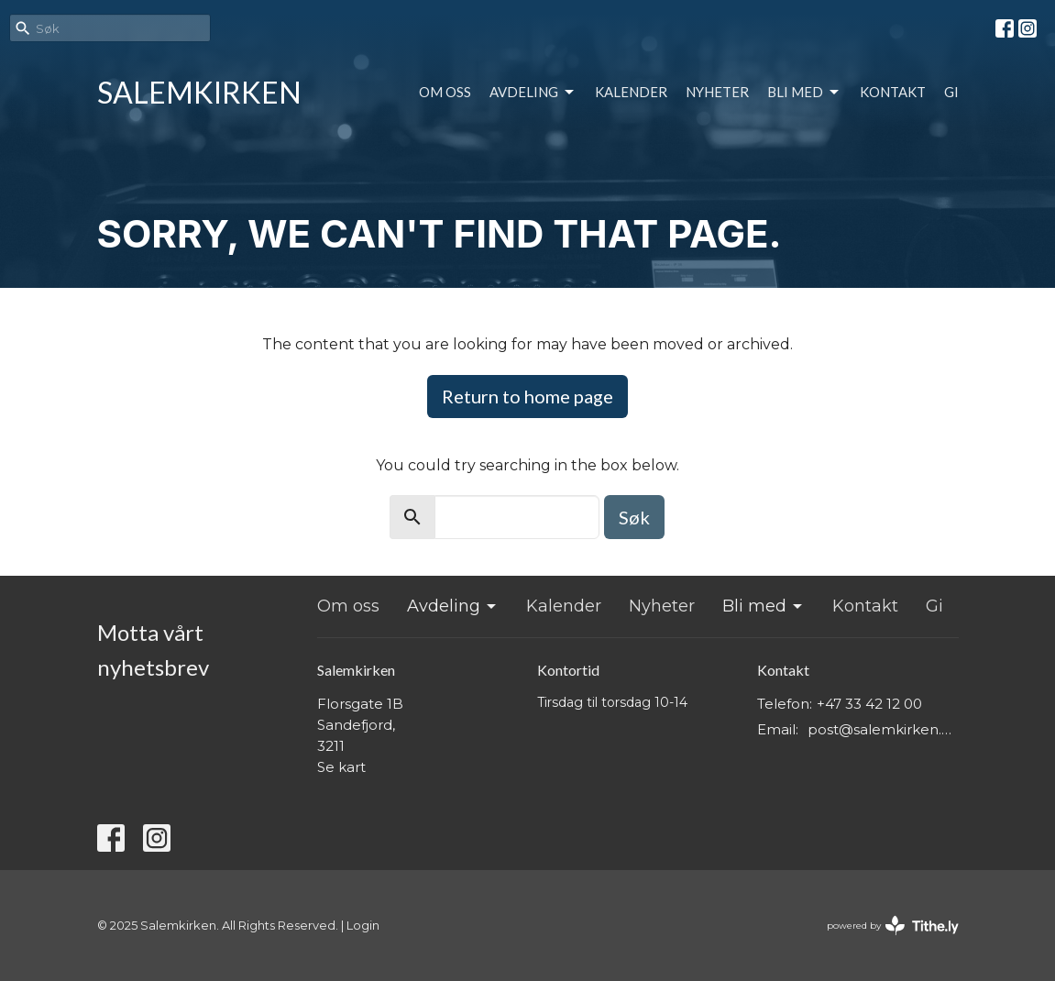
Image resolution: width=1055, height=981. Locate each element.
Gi (951, 91)
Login (362, 925)
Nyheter (717, 91)
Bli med (804, 92)
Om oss (445, 91)
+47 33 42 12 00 (869, 703)
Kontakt (893, 91)
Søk (634, 517)
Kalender (631, 91)
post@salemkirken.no (883, 729)
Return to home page (527, 396)
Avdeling (533, 92)
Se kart (341, 767)
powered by (893, 925)
